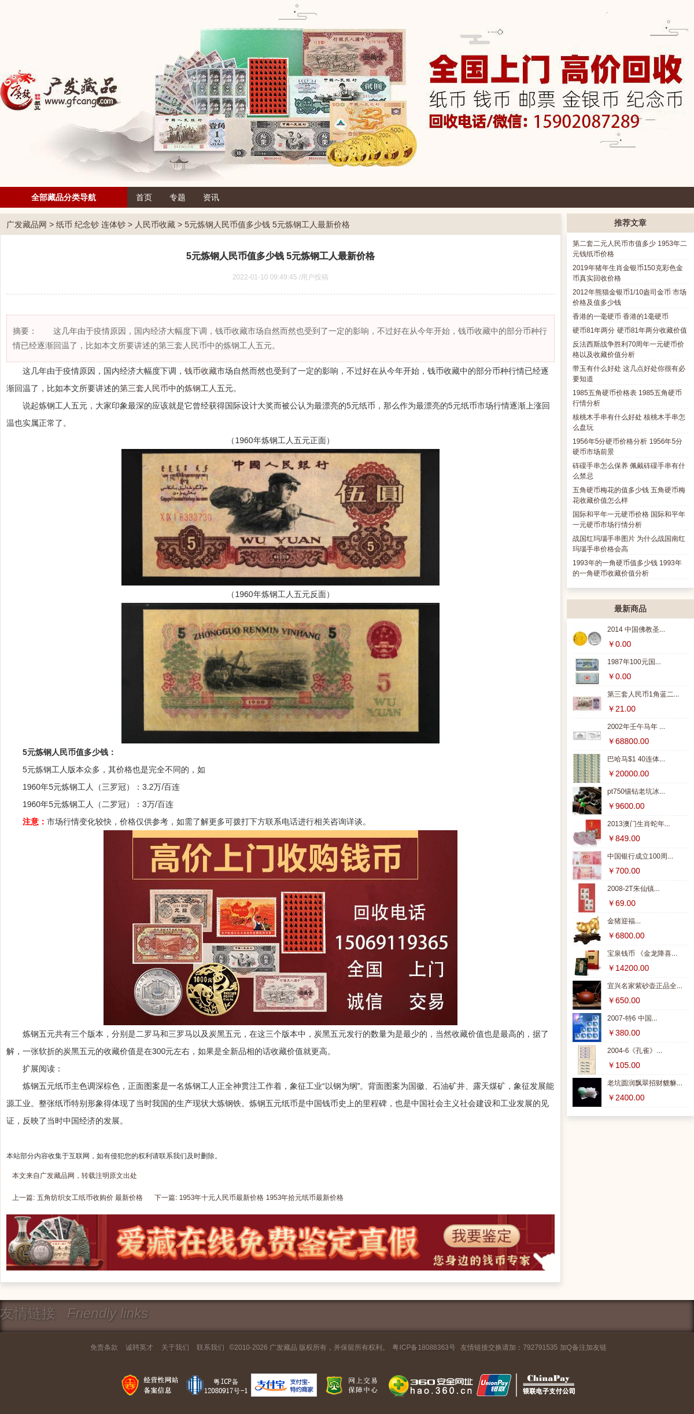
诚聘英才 (139, 1347)
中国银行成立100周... (640, 856)
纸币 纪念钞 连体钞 (90, 224)
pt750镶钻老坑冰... (636, 791)
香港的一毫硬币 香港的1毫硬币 (621, 316)
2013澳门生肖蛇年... (638, 824)
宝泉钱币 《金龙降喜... (642, 953)
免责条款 (104, 1347)
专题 (177, 197)
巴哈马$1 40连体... (636, 759)
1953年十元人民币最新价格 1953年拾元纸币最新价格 (261, 1198)
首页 (144, 197)
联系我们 (210, 1347)
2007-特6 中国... (632, 1018)
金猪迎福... (624, 921)
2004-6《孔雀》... (634, 1051)
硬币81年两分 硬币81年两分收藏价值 (630, 330)
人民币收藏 (155, 224)
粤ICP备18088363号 (423, 1347)
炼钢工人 (200, 388)
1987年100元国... (634, 662)
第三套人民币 (144, 388)
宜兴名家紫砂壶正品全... (644, 986)
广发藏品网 (26, 224)
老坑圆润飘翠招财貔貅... (644, 1083)
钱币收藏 (200, 370)
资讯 (211, 197)
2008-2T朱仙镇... (633, 889)
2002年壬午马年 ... (636, 727)
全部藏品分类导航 (63, 197)
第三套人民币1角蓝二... (643, 694)
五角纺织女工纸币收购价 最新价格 (90, 1198)
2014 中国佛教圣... (636, 629)
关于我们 (175, 1347)
